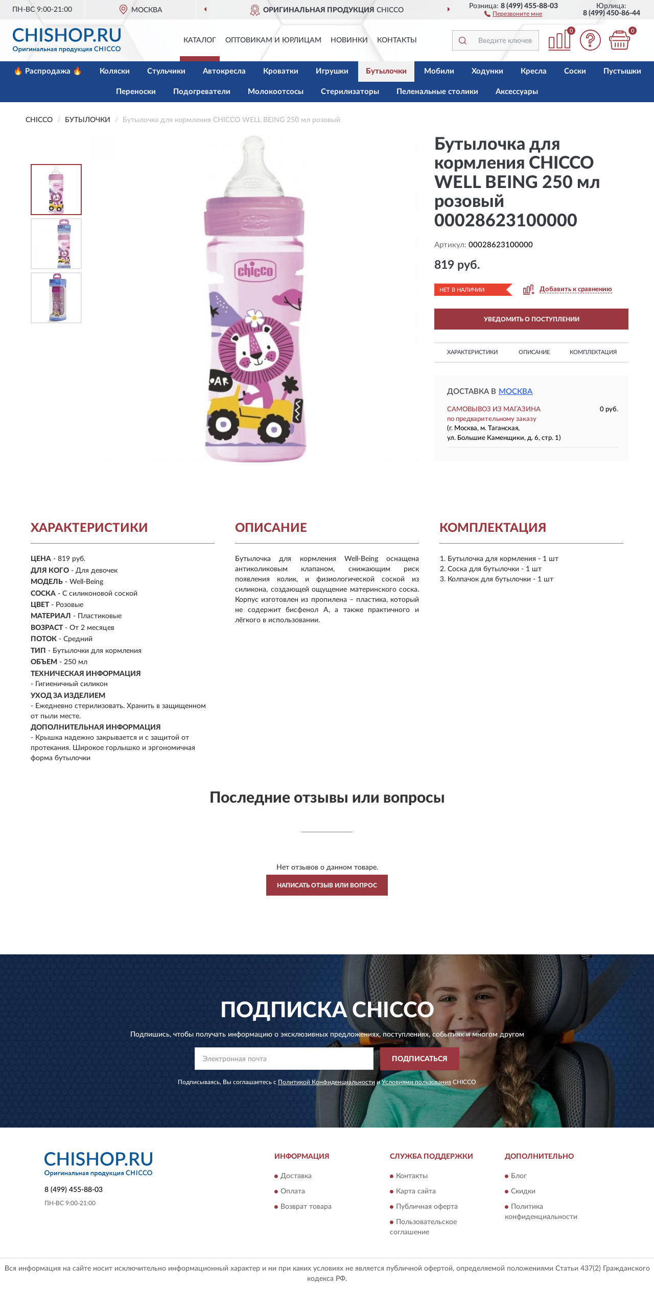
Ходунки (487, 71)
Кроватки (280, 71)
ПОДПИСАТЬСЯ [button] (420, 1059)
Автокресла (224, 71)
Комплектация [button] (593, 352)
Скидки (523, 1192)
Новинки (349, 40)
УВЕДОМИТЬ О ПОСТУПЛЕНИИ (531, 319)
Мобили (439, 71)
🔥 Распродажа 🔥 (47, 71)
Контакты (397, 40)
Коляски (115, 71)
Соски (575, 71)
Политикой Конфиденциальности (326, 1082)
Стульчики (166, 71)
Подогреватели (201, 92)
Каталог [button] (199, 40)
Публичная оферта (427, 1207)
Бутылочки (386, 71)
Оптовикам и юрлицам (273, 40)
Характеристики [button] (472, 352)
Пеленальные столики (437, 92)
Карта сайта (416, 1192)
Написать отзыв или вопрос (327, 885)
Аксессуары (517, 92)
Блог (519, 1176)
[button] (513, 13)
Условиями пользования (416, 1082)
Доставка (296, 1176)
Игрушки (332, 71)
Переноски (136, 92)
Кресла (534, 71)
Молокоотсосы (275, 92)
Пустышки (622, 71)
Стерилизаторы (350, 92)
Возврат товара (306, 1207)
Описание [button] (534, 352)
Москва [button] (515, 391)
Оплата (293, 1192)
